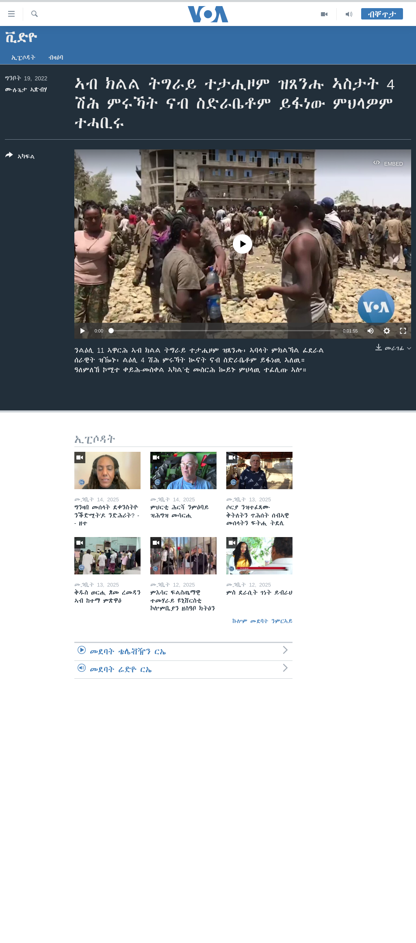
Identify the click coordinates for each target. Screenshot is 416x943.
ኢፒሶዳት (23, 57)
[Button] (20, 157)
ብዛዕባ (55, 57)
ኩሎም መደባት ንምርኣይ (262, 621)
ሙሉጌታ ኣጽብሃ (26, 89)
